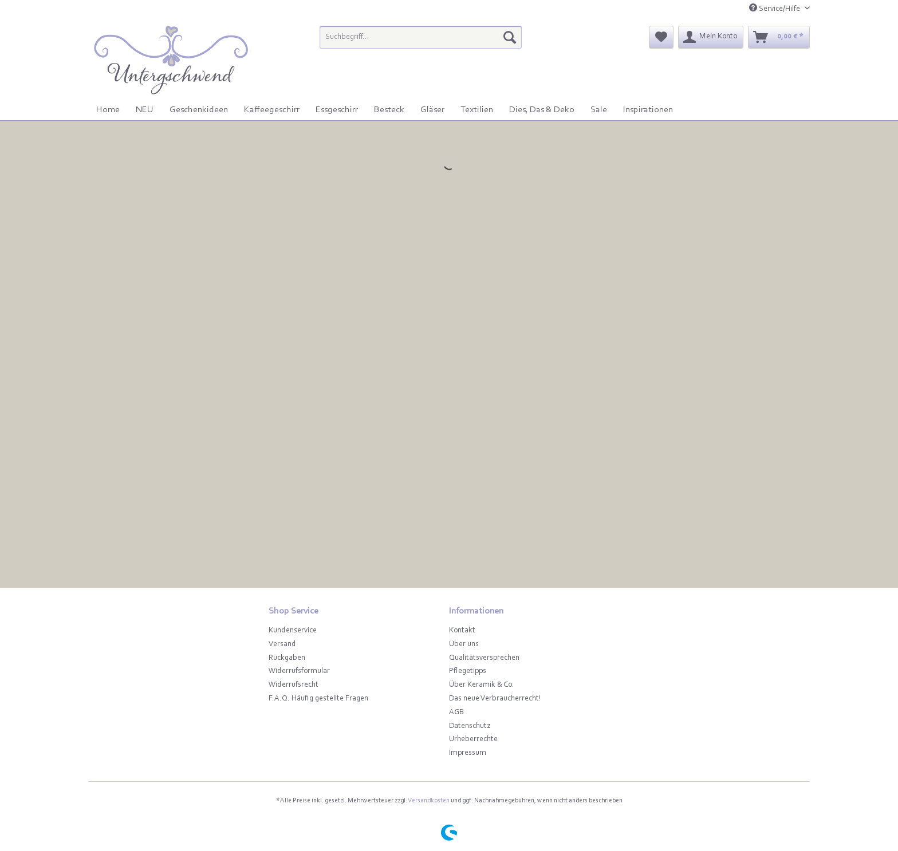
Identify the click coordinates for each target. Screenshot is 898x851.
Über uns (464, 644)
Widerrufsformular (299, 671)
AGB (456, 712)
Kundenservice (293, 631)
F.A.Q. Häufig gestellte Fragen (318, 699)
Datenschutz (469, 726)
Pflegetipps (467, 671)
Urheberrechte (473, 739)
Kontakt (462, 631)
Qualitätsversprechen (484, 658)
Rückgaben (287, 658)
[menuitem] (421, 42)
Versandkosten (429, 800)
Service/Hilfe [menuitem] (775, 8)
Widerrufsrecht (293, 685)
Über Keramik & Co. (481, 685)
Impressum (467, 753)
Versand (282, 644)
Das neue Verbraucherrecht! (495, 699)
